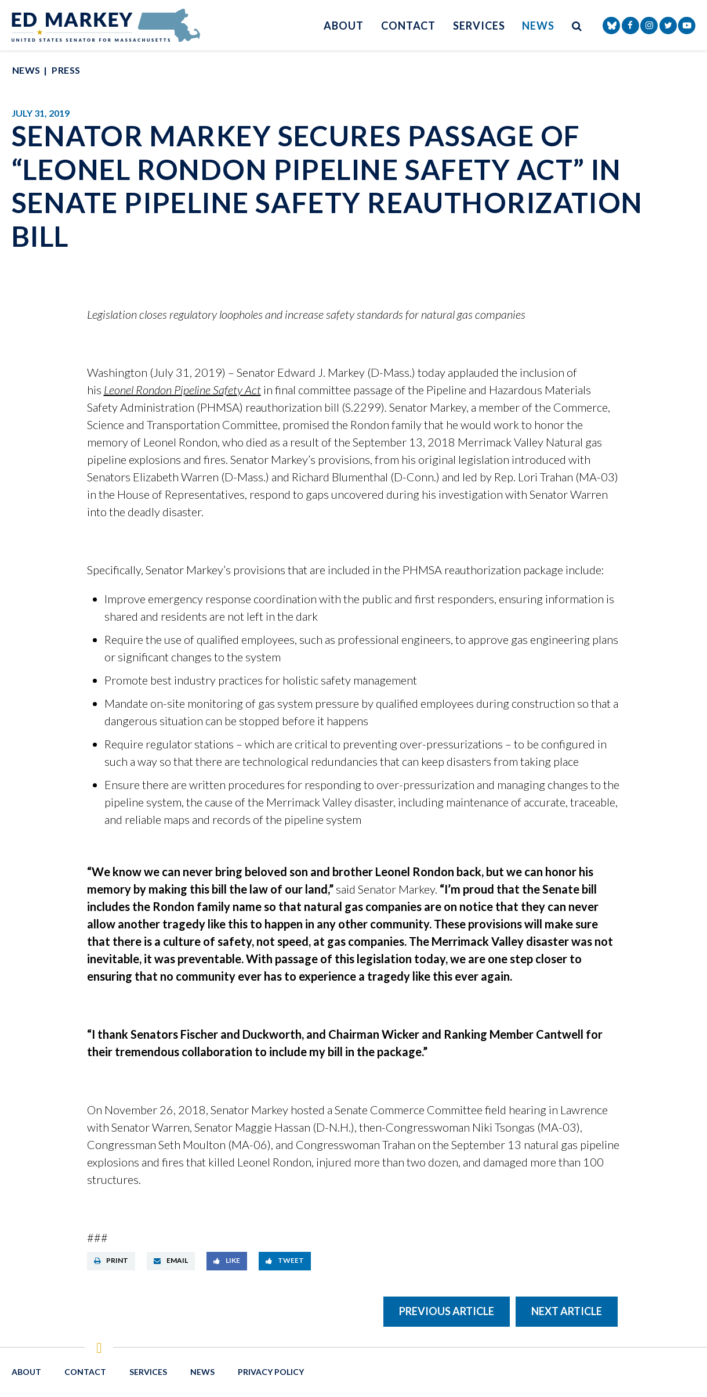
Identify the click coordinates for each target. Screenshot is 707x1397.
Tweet (285, 1260)
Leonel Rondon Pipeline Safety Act (182, 390)
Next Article (566, 1311)
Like (226, 1260)
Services (479, 25)
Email (171, 1260)
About (344, 25)
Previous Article (446, 1311)
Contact (408, 25)
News (538, 25)
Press (66, 69)
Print (111, 1260)
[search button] (577, 25)
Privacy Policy (271, 1372)
